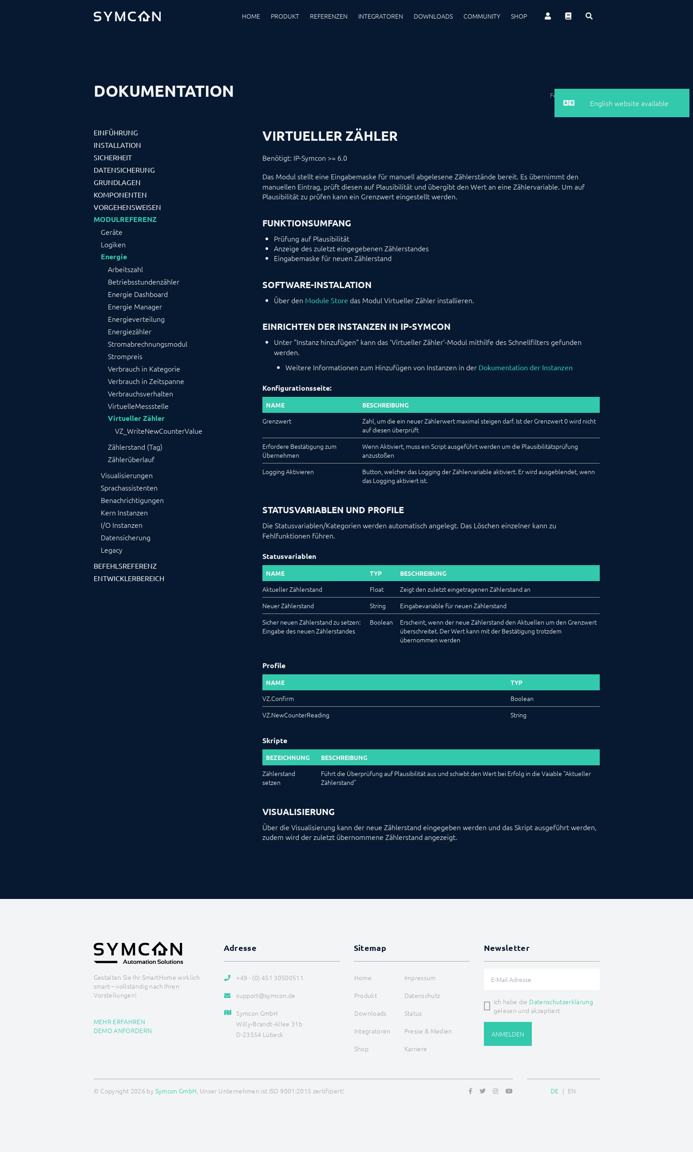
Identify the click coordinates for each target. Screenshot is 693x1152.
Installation (117, 144)
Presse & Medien (428, 1030)
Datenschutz (422, 995)
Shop (519, 16)
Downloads (433, 16)
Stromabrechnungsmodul (147, 343)
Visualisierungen (127, 475)
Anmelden (507, 1033)
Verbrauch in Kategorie (144, 368)
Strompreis (125, 356)
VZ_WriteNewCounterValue (158, 430)
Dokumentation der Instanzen (526, 367)
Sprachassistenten (129, 487)
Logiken (113, 244)
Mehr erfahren (120, 1021)
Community (481, 16)
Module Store (326, 300)
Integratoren (380, 16)
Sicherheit (113, 157)
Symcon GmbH (176, 1090)
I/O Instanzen (122, 524)
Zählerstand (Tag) (135, 446)
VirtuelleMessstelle (138, 405)
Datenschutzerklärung (561, 1001)
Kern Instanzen (124, 512)
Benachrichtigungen (132, 499)
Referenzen (329, 16)
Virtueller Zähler (136, 418)
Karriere (416, 1048)
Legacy (112, 549)
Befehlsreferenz (125, 565)
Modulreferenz (125, 219)
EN (572, 1090)
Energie (114, 256)
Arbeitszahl (125, 269)
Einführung (116, 132)
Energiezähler (129, 331)
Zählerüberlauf (131, 459)
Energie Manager (135, 306)
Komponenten (120, 194)
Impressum (420, 977)
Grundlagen (117, 182)
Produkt (285, 16)
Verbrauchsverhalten (140, 393)
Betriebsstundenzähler (143, 281)
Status (413, 1013)
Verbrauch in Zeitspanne (146, 380)
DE (554, 1090)
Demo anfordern (123, 1030)
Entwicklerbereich (129, 578)
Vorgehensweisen (127, 206)
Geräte (112, 231)
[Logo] (127, 16)
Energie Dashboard (138, 293)
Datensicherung (124, 169)
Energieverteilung (136, 318)
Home (251, 16)
